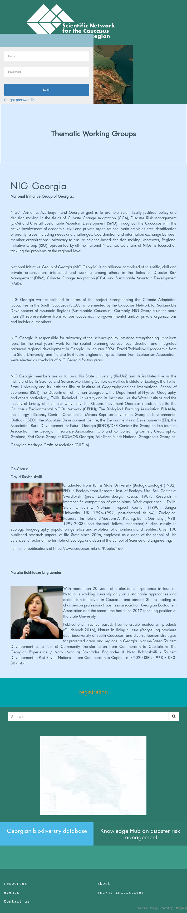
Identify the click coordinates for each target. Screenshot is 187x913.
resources (15, 884)
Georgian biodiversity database (47, 830)
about (103, 884)
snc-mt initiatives (120, 893)
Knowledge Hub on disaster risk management (140, 834)
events (11, 893)
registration (93, 692)
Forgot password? (19, 100)
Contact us (17, 902)
